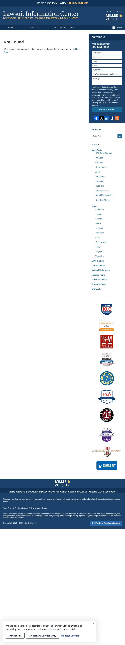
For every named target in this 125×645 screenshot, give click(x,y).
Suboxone (99, 183)
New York (99, 227)
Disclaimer (39, 480)
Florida (98, 209)
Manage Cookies (37, 498)
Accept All (15, 635)
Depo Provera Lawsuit (65, 28)
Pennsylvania (100, 236)
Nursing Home (98, 266)
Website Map (88, 480)
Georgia (98, 214)
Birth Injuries (97, 253)
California (99, 205)
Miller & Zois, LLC (30, 513)
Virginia (98, 244)
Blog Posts (100, 480)
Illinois (97, 218)
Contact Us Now (106, 110)
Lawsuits (33, 28)
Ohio (97, 231)
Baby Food (99, 174)
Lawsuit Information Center (41, 15)
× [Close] (94, 623)
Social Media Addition (103, 192)
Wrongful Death (98, 275)
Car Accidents (97, 258)
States (94, 202)
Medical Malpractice (100, 262)
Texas (97, 240)
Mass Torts (96, 150)
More (119, 28)
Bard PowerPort (101, 188)
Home (10, 28)
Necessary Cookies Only (42, 635)
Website (30, 480)
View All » (99, 249)
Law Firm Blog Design (110, 513)
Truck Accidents (98, 271)
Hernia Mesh (100, 166)
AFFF (97, 170)
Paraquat (99, 157)
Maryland (99, 223)
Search (119, 136)
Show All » (96, 279)
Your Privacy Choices (11, 498)
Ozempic (98, 161)
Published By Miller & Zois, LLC (114, 16)
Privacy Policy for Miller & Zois (58, 480)
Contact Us (77, 480)
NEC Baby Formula (103, 153)
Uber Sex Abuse (101, 196)
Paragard (99, 179)
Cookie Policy (25, 498)
